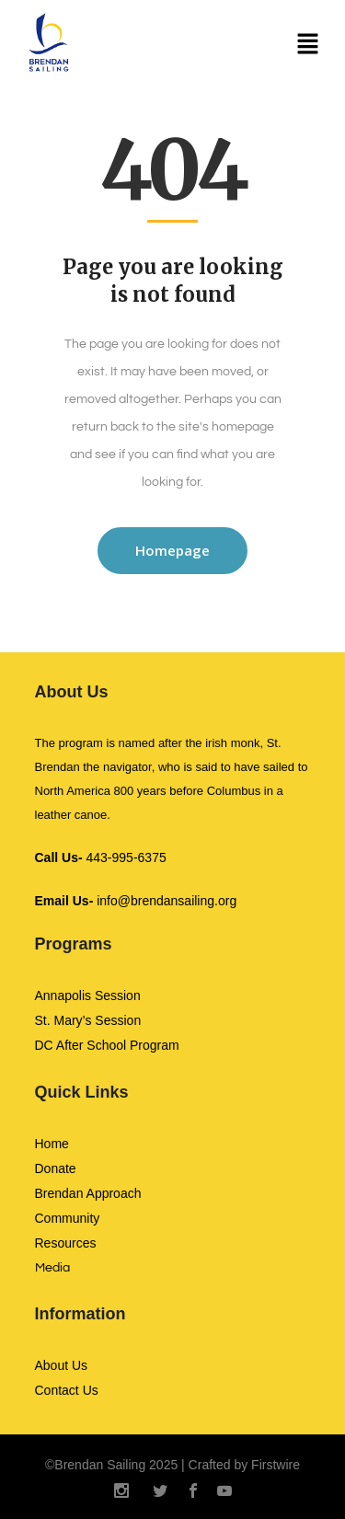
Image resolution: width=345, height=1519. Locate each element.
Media (52, 1267)
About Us (61, 1365)
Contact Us (66, 1390)
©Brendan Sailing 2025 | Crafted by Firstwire (172, 1464)
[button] (308, 45)
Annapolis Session (88, 995)
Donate (55, 1168)
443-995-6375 (101, 857)
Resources (66, 1243)
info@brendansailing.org (136, 900)
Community (67, 1218)
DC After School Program (107, 1045)
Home (52, 1143)
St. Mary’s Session (88, 1020)
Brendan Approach (88, 1193)
